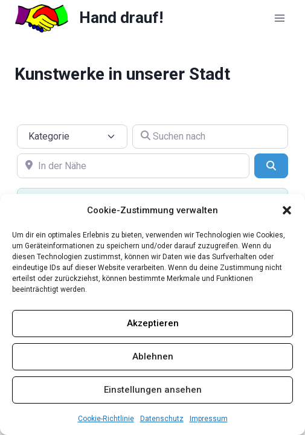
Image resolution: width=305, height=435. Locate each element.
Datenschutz (162, 418)
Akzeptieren (153, 323)
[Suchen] (271, 165)
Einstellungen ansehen (153, 389)
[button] (287, 210)
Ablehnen (152, 356)
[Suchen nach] (210, 136)
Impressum (209, 418)
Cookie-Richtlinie (106, 418)
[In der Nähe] (133, 165)
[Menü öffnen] (279, 17)
